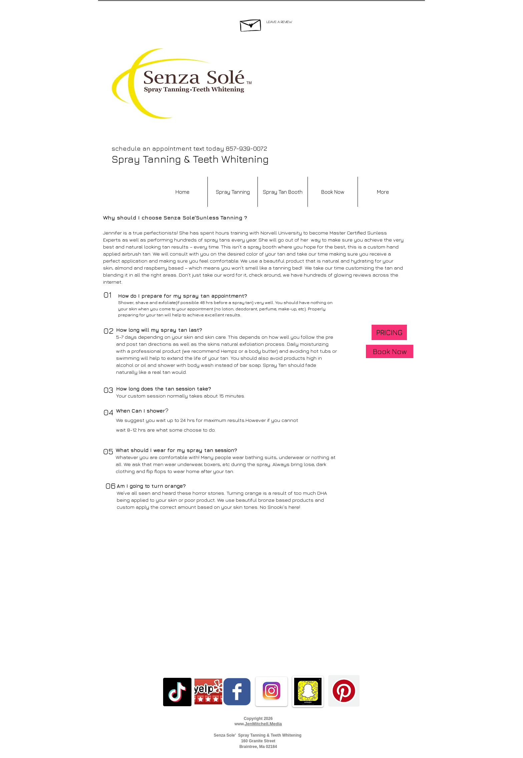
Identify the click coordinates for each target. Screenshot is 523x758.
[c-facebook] (237, 692)
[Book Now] (389, 351)
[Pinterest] (344, 691)
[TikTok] (177, 692)
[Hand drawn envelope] (251, 23)
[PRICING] (389, 332)
